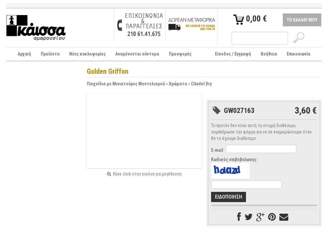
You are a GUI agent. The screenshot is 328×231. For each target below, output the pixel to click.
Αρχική (24, 53)
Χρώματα (178, 83)
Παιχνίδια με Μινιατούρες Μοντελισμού (126, 83)
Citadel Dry (201, 83)
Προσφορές (180, 53)
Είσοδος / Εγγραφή (233, 53)
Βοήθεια (269, 53)
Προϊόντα (50, 53)
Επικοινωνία (298, 53)
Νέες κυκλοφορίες (87, 53)
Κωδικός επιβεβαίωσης (234, 159)
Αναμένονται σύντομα (137, 53)
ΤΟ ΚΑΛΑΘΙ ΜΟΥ (302, 19)
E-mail (217, 150)
